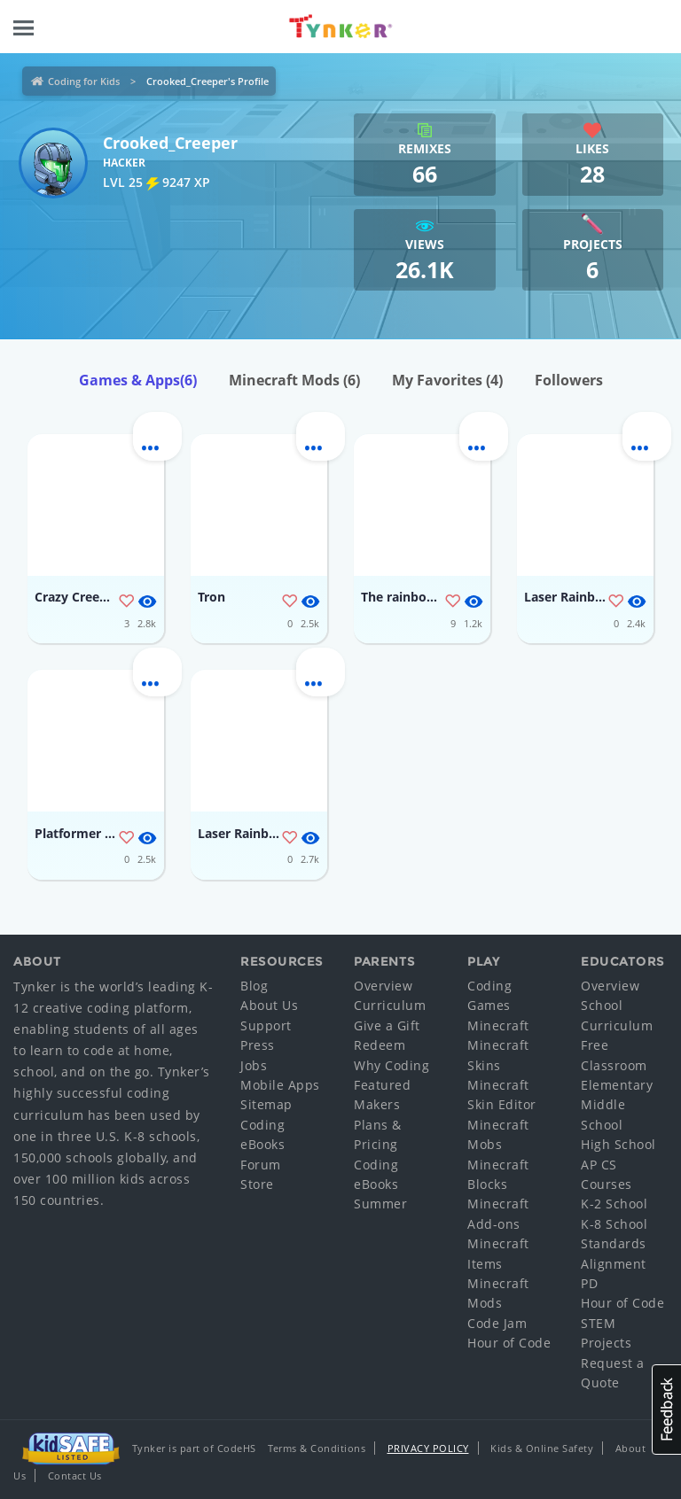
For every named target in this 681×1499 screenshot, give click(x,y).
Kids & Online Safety (541, 1448)
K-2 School (614, 1203)
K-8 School (614, 1224)
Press (257, 1045)
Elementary (617, 1084)
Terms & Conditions (316, 1448)
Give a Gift (387, 1025)
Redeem (379, 1045)
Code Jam (497, 1323)
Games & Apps (138, 380)
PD (589, 1283)
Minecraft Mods (294, 380)
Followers (569, 380)
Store (257, 1184)
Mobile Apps (280, 1084)
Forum (260, 1164)
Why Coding (391, 1065)
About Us (269, 1005)
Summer (380, 1203)
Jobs (253, 1065)
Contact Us (75, 1475)
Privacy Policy (428, 1448)
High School (618, 1144)
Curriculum (390, 1005)
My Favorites (447, 380)
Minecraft (498, 1025)
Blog (254, 985)
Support (266, 1025)
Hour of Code (509, 1342)
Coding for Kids (84, 81)
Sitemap (266, 1104)
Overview (383, 985)
